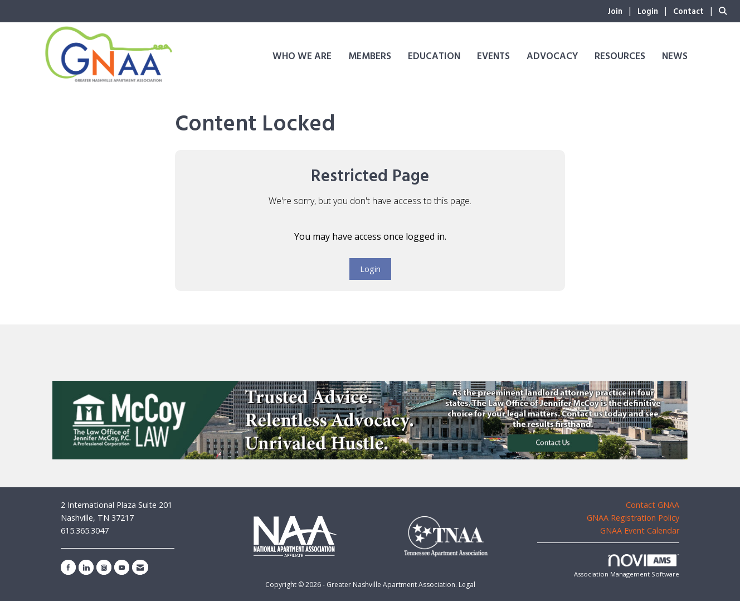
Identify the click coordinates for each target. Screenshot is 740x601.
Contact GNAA (652, 505)
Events (493, 56)
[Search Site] (725, 10)
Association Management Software (626, 566)
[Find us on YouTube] (121, 567)
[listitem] (621, 10)
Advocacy (552, 56)
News (675, 56)
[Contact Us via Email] (140, 567)
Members (369, 56)
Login (370, 269)
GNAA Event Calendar (639, 530)
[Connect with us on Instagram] (103, 567)
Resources (620, 56)
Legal (467, 584)
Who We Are (302, 56)
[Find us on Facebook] (68, 567)
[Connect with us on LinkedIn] (86, 567)
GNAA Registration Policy (633, 517)
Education (434, 56)
